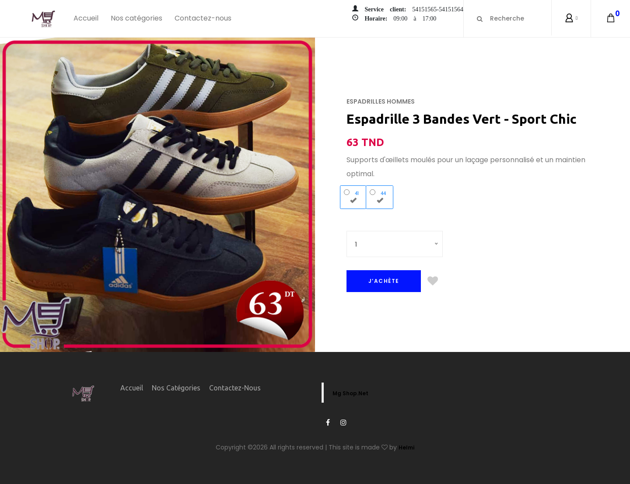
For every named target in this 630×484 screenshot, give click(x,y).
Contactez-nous (203, 18)
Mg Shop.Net (350, 393)
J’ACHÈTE (383, 281)
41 (353, 196)
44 (380, 196)
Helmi (406, 447)
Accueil (86, 18)
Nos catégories (136, 18)
